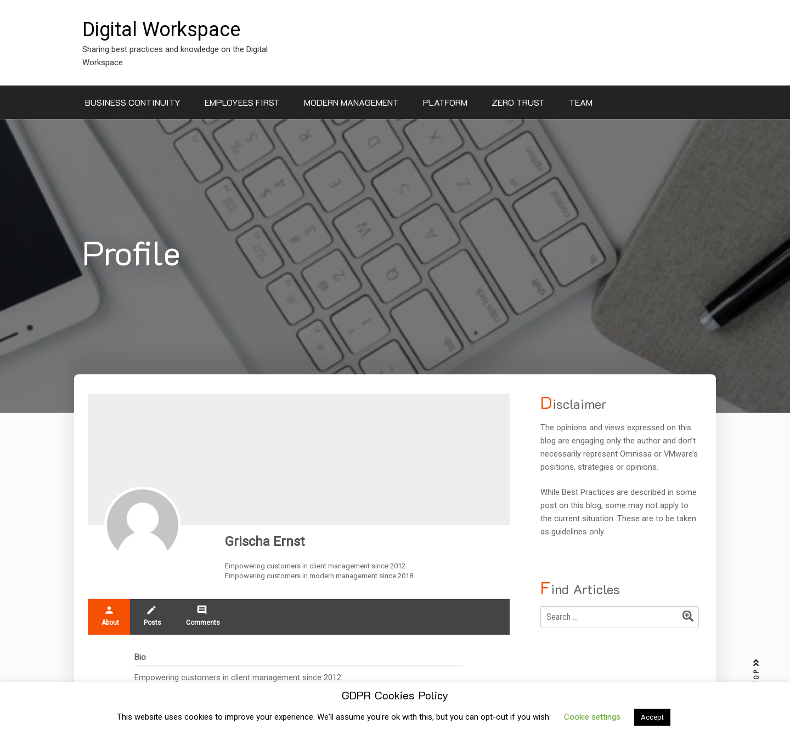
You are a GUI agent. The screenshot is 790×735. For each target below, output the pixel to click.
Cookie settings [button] (592, 717)
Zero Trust (518, 102)
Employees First (242, 102)
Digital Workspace (161, 29)
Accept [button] (652, 717)
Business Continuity (132, 102)
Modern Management (351, 102)
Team (580, 102)
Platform (445, 102)
